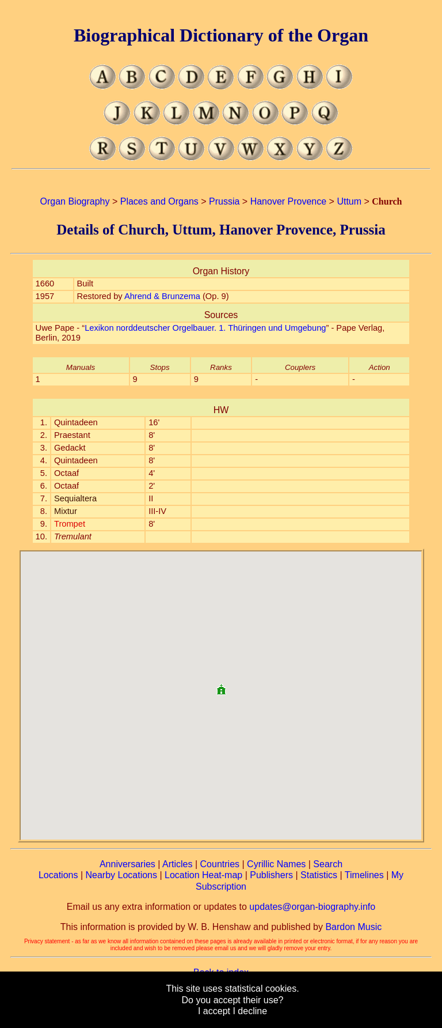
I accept (214, 1011)
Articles (177, 864)
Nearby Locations (121, 875)
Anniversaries (127, 864)
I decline (250, 1011)
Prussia (224, 201)
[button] (221, 685)
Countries (219, 864)
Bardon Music (353, 927)
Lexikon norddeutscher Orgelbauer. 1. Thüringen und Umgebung (205, 327)
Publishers (271, 875)
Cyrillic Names (276, 864)
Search (327, 864)
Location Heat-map (203, 875)
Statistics (318, 875)
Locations (58, 875)
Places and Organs (159, 201)
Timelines (364, 875)
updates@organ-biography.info (312, 907)
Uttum (349, 201)
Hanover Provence (288, 201)
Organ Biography (75, 201)
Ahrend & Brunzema (162, 296)
